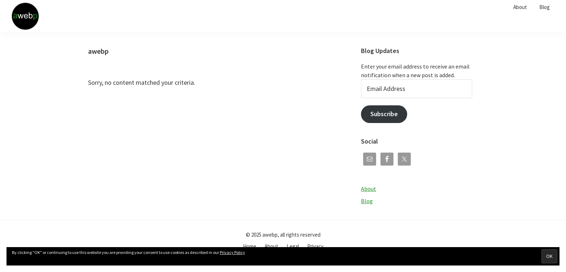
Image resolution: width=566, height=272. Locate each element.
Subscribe (384, 114)
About (368, 188)
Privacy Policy (232, 252)
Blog (367, 201)
